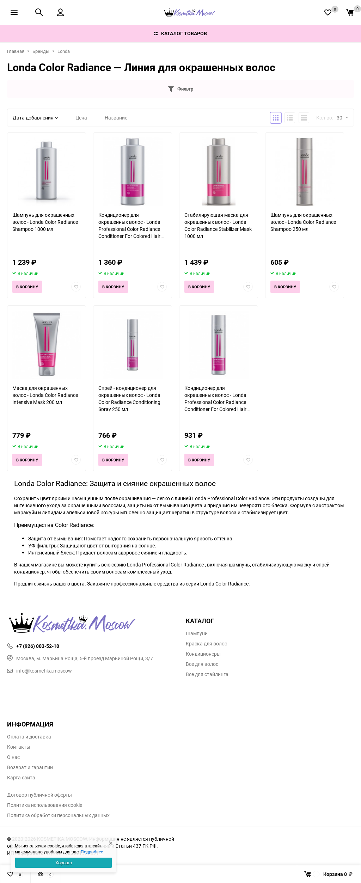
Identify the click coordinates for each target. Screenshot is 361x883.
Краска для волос (206, 643)
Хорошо (63, 862)
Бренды (40, 51)
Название (116, 117)
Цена (81, 117)
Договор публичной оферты (39, 794)
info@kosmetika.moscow (39, 670)
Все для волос (202, 664)
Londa (63, 51)
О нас (13, 757)
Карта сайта (21, 777)
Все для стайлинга (207, 674)
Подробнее (92, 851)
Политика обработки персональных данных (58, 815)
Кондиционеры (203, 653)
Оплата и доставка (29, 736)
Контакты (18, 746)
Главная (15, 51)
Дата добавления (35, 117)
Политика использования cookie (44, 805)
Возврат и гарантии (30, 767)
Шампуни (197, 633)
